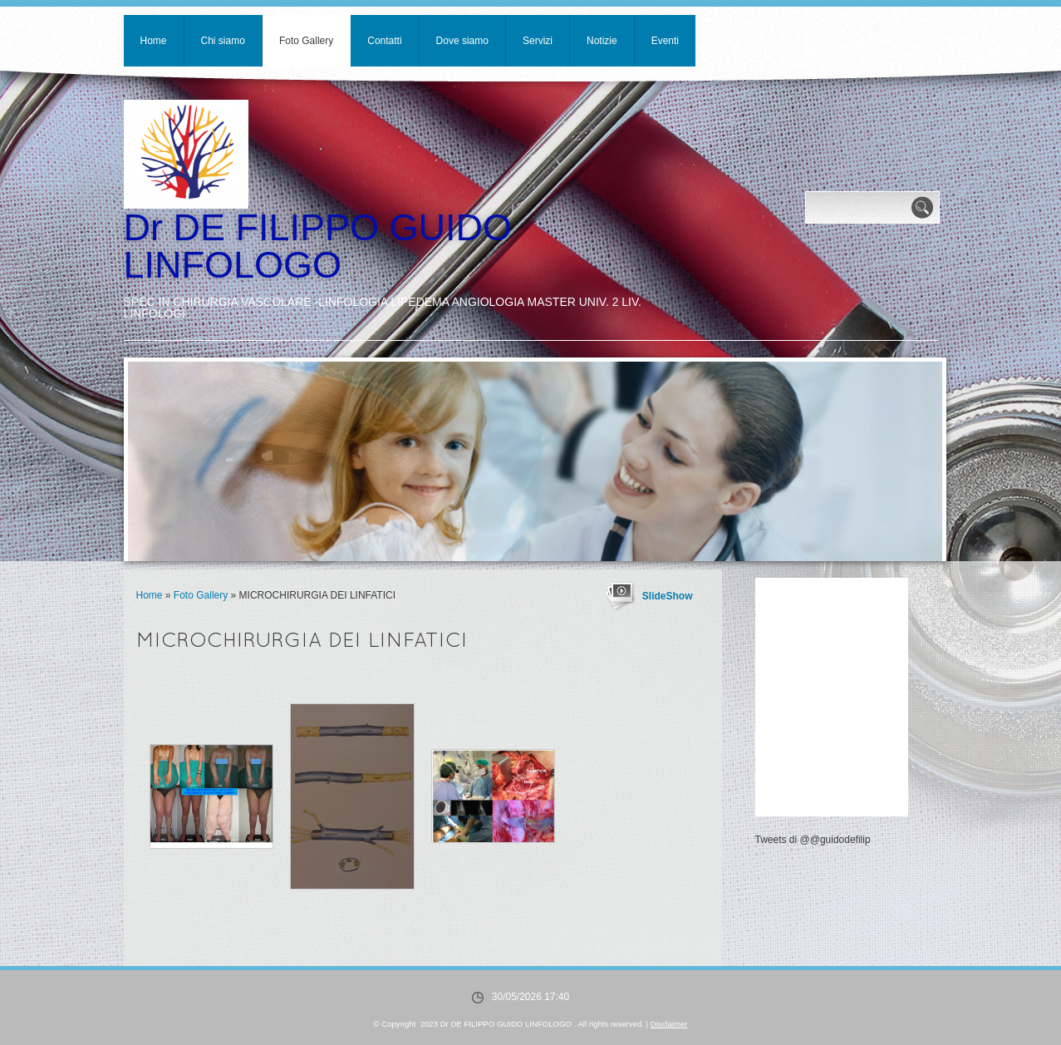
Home (153, 41)
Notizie (602, 41)
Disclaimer (669, 1023)
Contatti (384, 41)
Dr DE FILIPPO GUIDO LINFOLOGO (318, 246)
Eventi (665, 41)
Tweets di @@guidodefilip (813, 839)
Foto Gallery (306, 41)
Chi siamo (223, 41)
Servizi (538, 41)
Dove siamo (462, 41)
